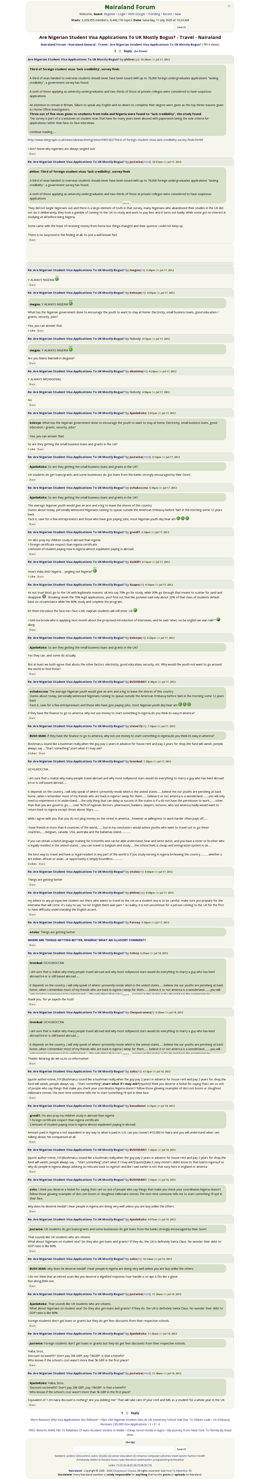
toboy (134, 953)
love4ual (136, 761)
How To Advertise (176, 1470)
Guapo (134, 584)
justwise (136, 162)
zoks (133, 1071)
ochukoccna (139, 488)
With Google (136, 14)
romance (141, 1456)
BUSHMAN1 (138, 682)
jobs (104, 1456)
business (85, 1456)
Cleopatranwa (140, 1012)
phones (166, 1456)
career (115, 1456)
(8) (141, 1465)
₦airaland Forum (130, 7)
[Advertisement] (130, 253)
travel (175, 1456)
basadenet (138, 1106)
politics (71, 1456)
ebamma (136, 371)
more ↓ (127, 203)
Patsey (135, 922)
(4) (128, 1465)
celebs (94, 1459)
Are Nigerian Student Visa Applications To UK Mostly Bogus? (73, 59)
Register (109, 14)
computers (154, 1456)
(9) (145, 1465)
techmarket (177, 1459)
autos (94, 1456)
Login (122, 14)
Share (32, 154)
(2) (77, 1456)
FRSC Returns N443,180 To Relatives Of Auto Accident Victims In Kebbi (76, 1430)
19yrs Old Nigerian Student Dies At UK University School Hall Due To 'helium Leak (155, 1420)
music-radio (118, 1459)
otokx (134, 871)
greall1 (135, 532)
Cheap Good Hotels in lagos (146, 1430)
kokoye (135, 293)
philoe (128, 59)
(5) (131, 1465)
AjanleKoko (138, 413)
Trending (154, 14)
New (178, 14)
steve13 (135, 726)
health (201, 1456)
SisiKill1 (135, 562)
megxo (135, 270)
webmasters (145, 1459)
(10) (149, 1465)
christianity (82, 1459)
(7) (138, 1465)
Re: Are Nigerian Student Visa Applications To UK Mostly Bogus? (76, 162)
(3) (124, 1465)
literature (131, 1459)
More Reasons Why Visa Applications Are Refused (64, 1420)
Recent (167, 14)
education (126, 1456)
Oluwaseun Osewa (124, 1470)
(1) (117, 1465)
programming (161, 1459)
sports (183, 1456)
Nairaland (75, 1470)
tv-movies (104, 1459)
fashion (192, 1456)
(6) (134, 1465)
